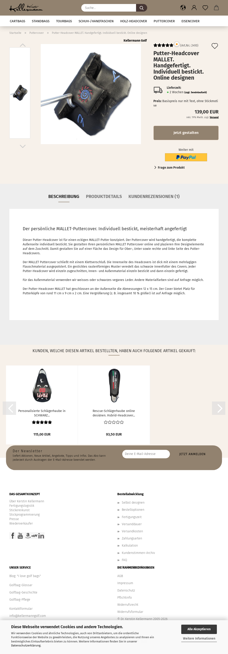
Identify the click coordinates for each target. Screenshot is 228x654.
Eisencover (190, 21)
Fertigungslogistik (21, 506)
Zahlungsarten (132, 538)
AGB (120, 576)
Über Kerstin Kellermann (26, 501)
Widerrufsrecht (127, 605)
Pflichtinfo (124, 598)
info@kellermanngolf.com (27, 616)
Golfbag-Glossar (20, 585)
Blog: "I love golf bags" (25, 576)
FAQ (124, 560)
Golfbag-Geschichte (23, 592)
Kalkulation (130, 545)
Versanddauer (132, 524)
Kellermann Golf (135, 40)
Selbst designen (133, 503)
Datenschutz (126, 590)
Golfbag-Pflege (19, 600)
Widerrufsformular (130, 612)
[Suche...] (141, 8)
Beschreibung (63, 196)
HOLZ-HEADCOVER (133, 21)
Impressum (125, 583)
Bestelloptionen (133, 510)
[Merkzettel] (205, 8)
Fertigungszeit (132, 517)
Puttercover (164, 21)
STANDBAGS (40, 21)
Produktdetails (104, 196)
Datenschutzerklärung (26, 645)
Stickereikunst (19, 510)
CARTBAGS (17, 21)
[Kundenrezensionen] (163, 47)
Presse (14, 519)
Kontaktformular (21, 609)
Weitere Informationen (199, 638)
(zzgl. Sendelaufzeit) (195, 92)
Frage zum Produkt (171, 168)
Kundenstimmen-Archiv (138, 553)
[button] (183, 8)
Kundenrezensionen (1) (154, 196)
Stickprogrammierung (24, 515)
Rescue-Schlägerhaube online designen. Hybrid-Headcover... (114, 413)
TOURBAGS (64, 21)
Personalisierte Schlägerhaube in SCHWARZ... (41, 413)
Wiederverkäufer (21, 523)
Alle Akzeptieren (199, 629)
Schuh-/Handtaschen (96, 21)
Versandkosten (132, 531)
